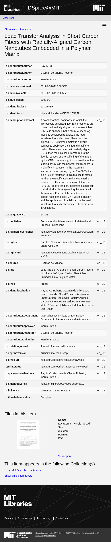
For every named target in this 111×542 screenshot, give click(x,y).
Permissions (25, 518)
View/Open (64, 456)
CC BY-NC (70, 533)
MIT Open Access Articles (26, 470)
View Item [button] (9, 17)
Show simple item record (18, 29)
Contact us (62, 518)
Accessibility (44, 518)
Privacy (8, 518)
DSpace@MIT (44, 8)
